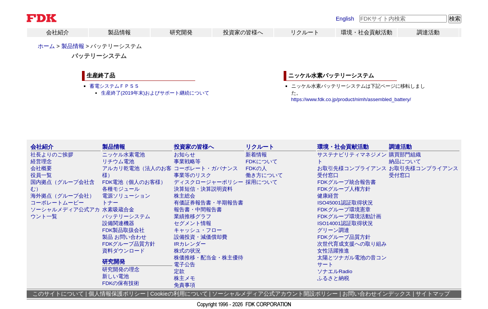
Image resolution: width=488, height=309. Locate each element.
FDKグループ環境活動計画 (349, 216)
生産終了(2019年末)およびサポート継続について (155, 93)
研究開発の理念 (121, 269)
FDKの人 (256, 168)
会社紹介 (57, 32)
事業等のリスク (192, 175)
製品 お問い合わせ (124, 237)
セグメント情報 (192, 223)
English (345, 19)
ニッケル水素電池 (123, 155)
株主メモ (184, 278)
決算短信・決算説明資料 (203, 189)
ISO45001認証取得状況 (344, 203)
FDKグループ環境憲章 (343, 209)
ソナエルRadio (334, 271)
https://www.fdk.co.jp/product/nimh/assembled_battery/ (351, 99)
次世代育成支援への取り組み (352, 244)
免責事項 (184, 285)
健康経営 (328, 196)
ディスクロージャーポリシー (208, 182)
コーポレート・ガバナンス (206, 168)
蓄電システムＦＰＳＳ (114, 86)
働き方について (264, 175)
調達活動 (428, 32)
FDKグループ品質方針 (128, 244)
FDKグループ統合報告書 (346, 182)
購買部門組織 (405, 155)
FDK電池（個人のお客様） (134, 182)
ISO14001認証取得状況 (344, 223)
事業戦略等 (187, 161)
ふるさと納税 (333, 278)
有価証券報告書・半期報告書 (208, 203)
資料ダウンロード (123, 251)
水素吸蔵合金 (118, 209)
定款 (179, 271)
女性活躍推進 (333, 251)
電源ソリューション (126, 196)
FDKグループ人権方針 (343, 189)
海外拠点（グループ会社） (62, 196)
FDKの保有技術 (120, 283)
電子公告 (184, 264)
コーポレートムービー (57, 203)
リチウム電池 (118, 161)
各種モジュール (121, 189)
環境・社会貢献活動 (366, 32)
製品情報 (119, 32)
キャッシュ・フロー (198, 230)
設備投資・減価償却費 (200, 237)
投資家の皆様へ (243, 32)
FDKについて (261, 161)
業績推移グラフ (192, 216)
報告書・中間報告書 (198, 209)
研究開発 (181, 32)
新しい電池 (115, 276)
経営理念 (41, 161)
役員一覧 (41, 175)
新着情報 (256, 155)
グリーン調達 (333, 230)
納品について (405, 161)
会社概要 (41, 168)
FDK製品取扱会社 (123, 230)
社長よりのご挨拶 (51, 155)
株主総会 (184, 196)
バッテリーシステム (126, 216)
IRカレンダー (190, 244)
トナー (110, 203)
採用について (262, 182)
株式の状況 (187, 251)
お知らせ (184, 155)
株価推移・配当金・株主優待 (208, 258)
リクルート (305, 32)
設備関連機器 (118, 223)
